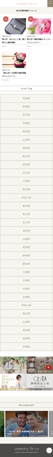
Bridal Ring (5, 80)
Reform (4, 46)
